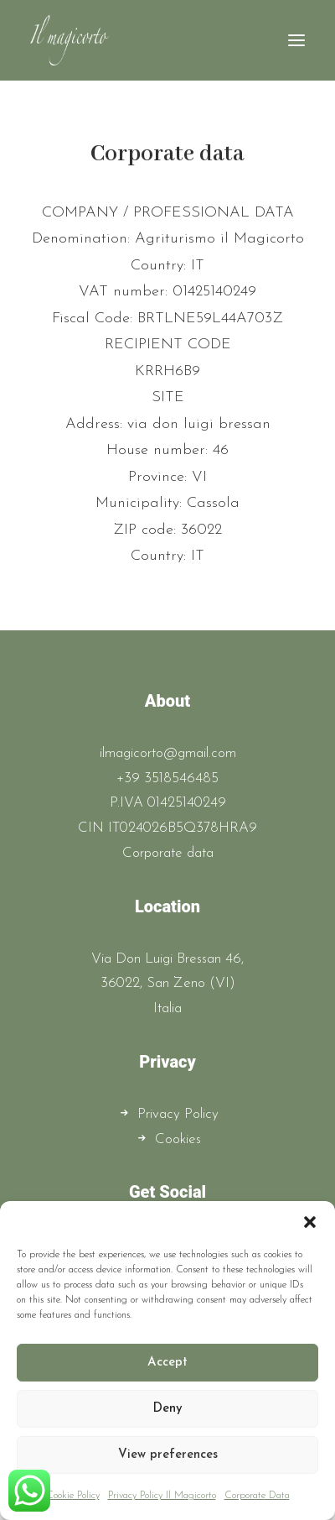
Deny (167, 1408)
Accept (167, 1362)
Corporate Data (257, 1496)
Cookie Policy (73, 1496)
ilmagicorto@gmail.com (168, 753)
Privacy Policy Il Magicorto (162, 1496)
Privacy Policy (178, 1114)
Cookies (178, 1139)
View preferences (168, 1455)
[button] (310, 1222)
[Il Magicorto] (69, 40)
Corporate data (168, 853)
